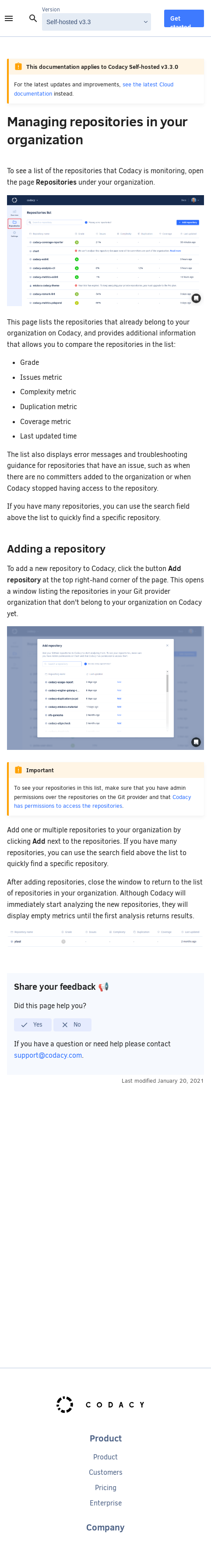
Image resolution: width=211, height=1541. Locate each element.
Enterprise (106, 1503)
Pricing (105, 1487)
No (71, 1025)
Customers (106, 1472)
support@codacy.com (48, 1055)
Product (105, 1457)
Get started (180, 20)
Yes (31, 1025)
